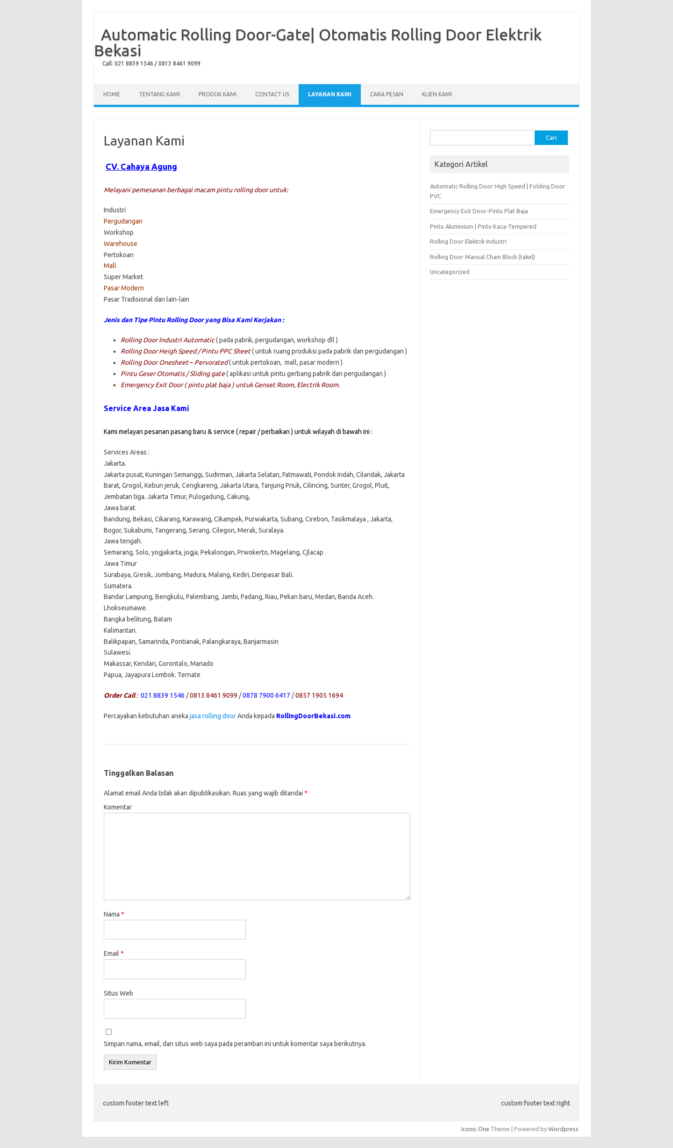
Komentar (118, 807)
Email (114, 953)
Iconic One (475, 1129)
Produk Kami (217, 94)
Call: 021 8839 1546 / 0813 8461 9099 (151, 63)
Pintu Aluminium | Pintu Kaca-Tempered (483, 226)
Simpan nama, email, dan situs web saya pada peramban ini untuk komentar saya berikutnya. (235, 1043)
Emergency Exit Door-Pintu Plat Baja (479, 211)
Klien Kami (437, 94)
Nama (114, 914)
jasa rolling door (213, 716)
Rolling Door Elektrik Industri (468, 241)
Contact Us (272, 94)
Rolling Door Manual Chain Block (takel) (482, 256)
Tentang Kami (159, 94)
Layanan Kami (329, 94)
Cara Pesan (386, 94)
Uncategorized (450, 271)
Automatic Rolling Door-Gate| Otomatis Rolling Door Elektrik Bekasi (318, 42)
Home (111, 94)
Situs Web (118, 993)
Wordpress (563, 1129)
